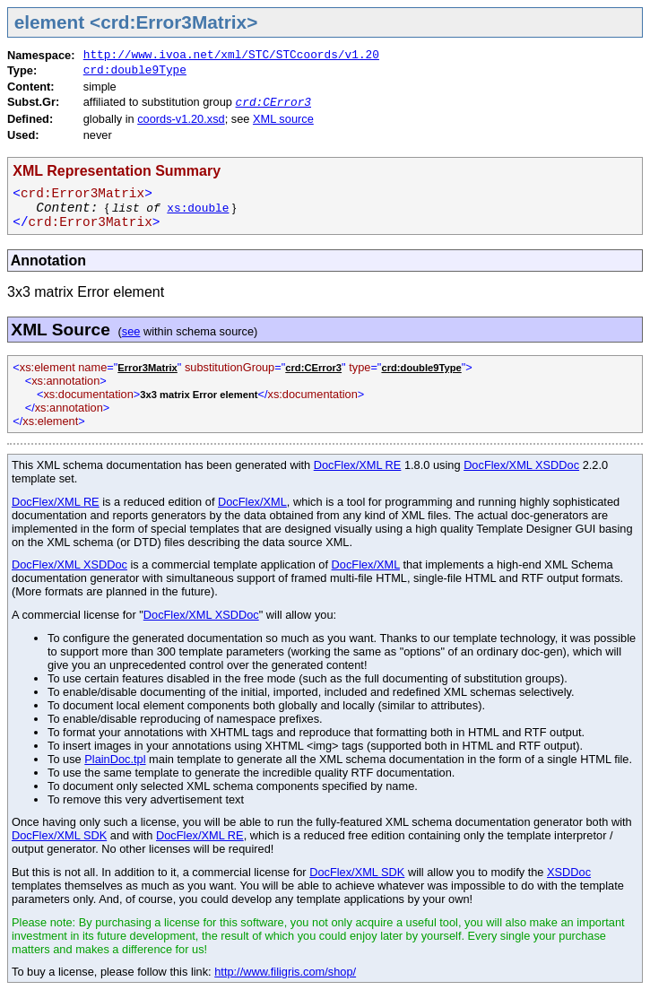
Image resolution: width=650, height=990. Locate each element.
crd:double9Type (134, 70)
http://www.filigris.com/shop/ (285, 971)
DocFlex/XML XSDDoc (521, 465)
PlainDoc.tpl (114, 759)
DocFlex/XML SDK (59, 835)
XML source (283, 119)
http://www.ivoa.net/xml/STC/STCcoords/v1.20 (231, 55)
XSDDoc (569, 872)
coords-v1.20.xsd (180, 119)
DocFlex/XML (252, 501)
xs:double (198, 208)
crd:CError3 (273, 102)
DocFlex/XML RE (358, 465)
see (131, 331)
